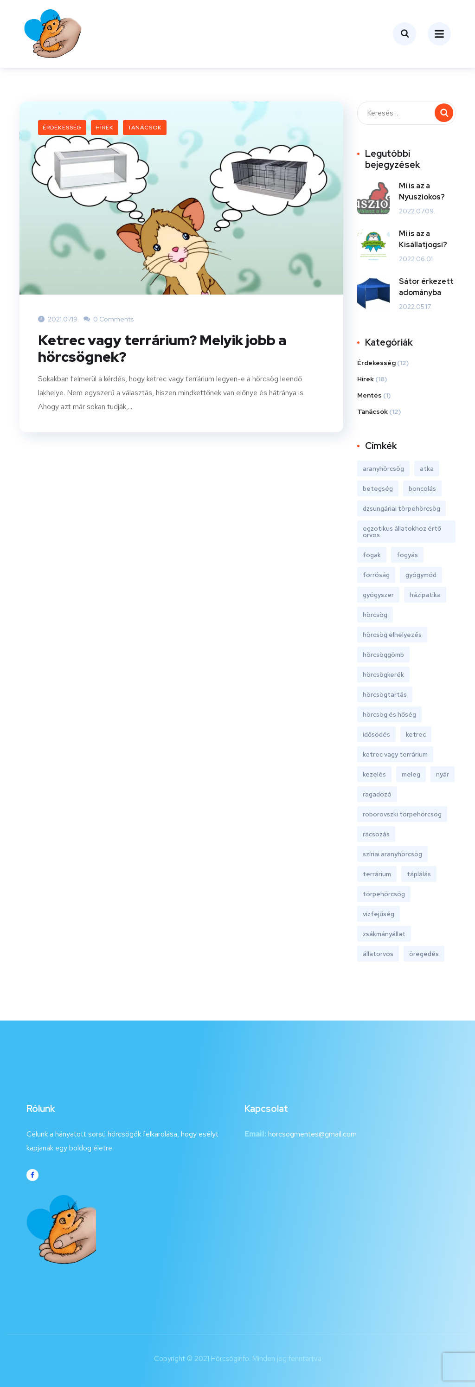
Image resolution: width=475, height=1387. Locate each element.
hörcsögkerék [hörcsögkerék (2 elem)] (383, 674)
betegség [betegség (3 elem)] (378, 488)
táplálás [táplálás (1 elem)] (419, 873)
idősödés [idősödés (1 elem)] (376, 734)
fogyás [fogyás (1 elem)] (407, 554)
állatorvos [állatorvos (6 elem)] (378, 953)
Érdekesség (62, 127)
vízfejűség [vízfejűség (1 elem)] (378, 913)
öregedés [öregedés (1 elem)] (424, 953)
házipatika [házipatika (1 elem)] (425, 594)
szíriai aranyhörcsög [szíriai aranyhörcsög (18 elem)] (392, 853)
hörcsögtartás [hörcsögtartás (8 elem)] (385, 694)
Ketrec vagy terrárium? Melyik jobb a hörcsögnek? (162, 348)
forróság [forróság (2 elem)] (376, 574)
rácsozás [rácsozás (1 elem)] (376, 833)
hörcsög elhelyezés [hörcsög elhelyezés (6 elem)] (392, 634)
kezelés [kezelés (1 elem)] (374, 774)
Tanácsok (145, 127)
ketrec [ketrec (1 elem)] (416, 734)
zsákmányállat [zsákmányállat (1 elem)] (384, 933)
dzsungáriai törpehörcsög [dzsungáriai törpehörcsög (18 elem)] (401, 508)
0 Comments (108, 319)
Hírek (105, 127)
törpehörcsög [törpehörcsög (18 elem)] (384, 893)
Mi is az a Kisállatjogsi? (423, 238)
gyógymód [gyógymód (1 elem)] (420, 574)
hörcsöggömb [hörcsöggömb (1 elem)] (383, 654)
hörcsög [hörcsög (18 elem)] (375, 614)
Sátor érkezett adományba (426, 286)
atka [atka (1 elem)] (427, 468)
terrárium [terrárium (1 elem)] (377, 873)
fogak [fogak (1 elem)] (372, 554)
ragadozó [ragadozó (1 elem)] (377, 794)
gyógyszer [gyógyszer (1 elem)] (378, 594)
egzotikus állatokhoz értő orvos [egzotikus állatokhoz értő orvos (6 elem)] (402, 531)
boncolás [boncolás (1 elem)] (422, 488)
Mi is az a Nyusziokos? (422, 190)
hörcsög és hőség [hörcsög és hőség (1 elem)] (389, 714)
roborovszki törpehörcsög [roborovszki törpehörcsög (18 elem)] (402, 813)
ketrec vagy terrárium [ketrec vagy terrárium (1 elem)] (395, 754)
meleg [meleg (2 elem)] (411, 774)
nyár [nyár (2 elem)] (442, 774)
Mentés (369, 395)
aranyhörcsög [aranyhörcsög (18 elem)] (383, 468)
